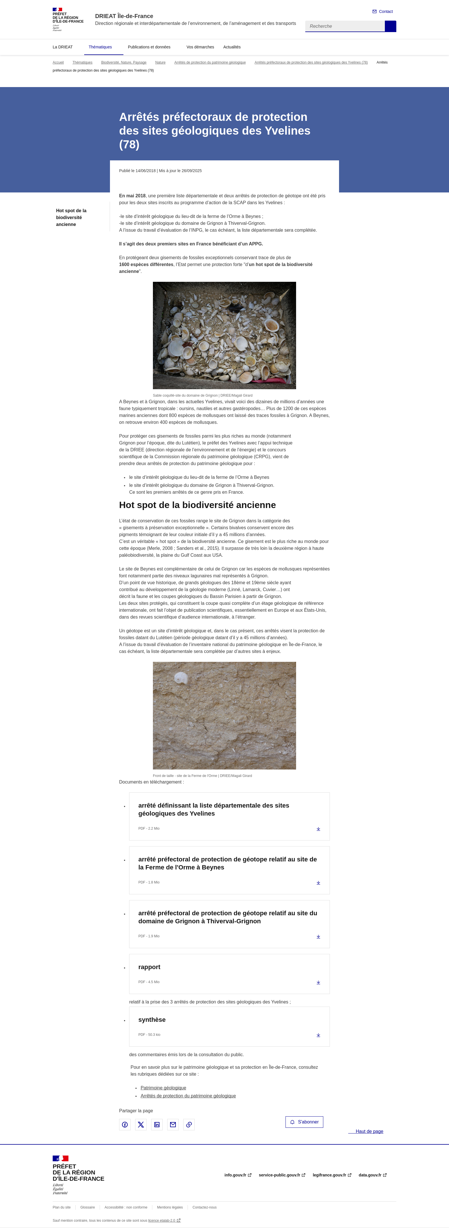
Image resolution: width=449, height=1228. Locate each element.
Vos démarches (200, 47)
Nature (160, 62)
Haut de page (369, 1131)
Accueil (58, 62)
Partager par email (173, 1124)
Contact (386, 11)
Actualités (232, 47)
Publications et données (149, 47)
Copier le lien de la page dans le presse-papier (189, 1124)
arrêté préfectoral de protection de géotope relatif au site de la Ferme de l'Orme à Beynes (227, 863)
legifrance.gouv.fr (329, 1175)
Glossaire (87, 1207)
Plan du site (62, 1207)
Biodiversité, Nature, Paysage (123, 62)
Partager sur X (141, 1124)
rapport (149, 967)
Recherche (390, 26)
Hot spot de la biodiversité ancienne (71, 217)
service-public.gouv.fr (279, 1175)
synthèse (152, 1019)
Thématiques (100, 47)
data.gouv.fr (370, 1175)
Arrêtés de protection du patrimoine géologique (210, 62)
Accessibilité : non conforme (126, 1207)
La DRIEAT (63, 47)
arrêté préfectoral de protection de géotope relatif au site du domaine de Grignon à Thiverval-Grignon (227, 917)
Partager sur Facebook (125, 1124)
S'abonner (304, 1121)
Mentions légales (170, 1207)
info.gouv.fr (235, 1175)
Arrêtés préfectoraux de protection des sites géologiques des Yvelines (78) (311, 62)
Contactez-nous (205, 1207)
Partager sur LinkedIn (157, 1124)
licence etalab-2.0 (161, 1221)
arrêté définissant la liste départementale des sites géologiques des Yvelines (213, 809)
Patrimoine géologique (163, 1087)
